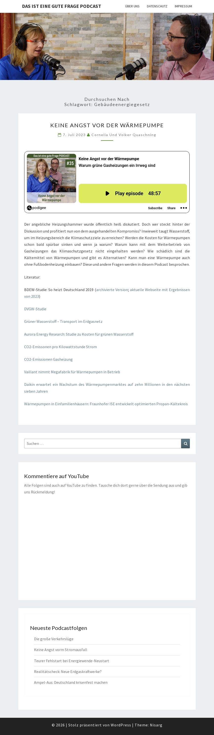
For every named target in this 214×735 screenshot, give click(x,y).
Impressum (183, 6)
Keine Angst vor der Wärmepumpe (107, 125)
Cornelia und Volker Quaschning (123, 135)
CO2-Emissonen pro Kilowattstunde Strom (60, 346)
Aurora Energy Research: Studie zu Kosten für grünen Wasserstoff (78, 334)
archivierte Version (112, 289)
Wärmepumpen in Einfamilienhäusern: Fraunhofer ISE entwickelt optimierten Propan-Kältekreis (106, 403)
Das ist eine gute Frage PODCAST (61, 6)
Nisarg (156, 724)
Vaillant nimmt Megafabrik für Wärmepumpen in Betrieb (72, 371)
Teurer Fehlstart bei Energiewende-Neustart (71, 660)
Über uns (132, 6)
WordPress (121, 724)
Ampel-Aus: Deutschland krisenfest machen (70, 682)
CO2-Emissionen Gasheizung (48, 359)
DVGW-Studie (35, 308)
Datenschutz (157, 6)
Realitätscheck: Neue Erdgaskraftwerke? (68, 671)
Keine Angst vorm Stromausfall (60, 649)
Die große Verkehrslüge (53, 638)
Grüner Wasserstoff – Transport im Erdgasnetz (63, 321)
